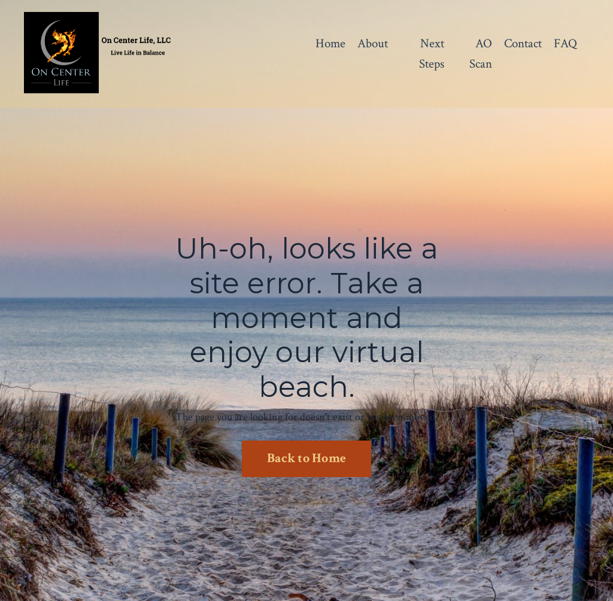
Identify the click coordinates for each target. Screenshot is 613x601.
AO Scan (480, 53)
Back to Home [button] (306, 458)
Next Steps (431, 53)
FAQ (565, 43)
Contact (523, 43)
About (372, 43)
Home (330, 43)
